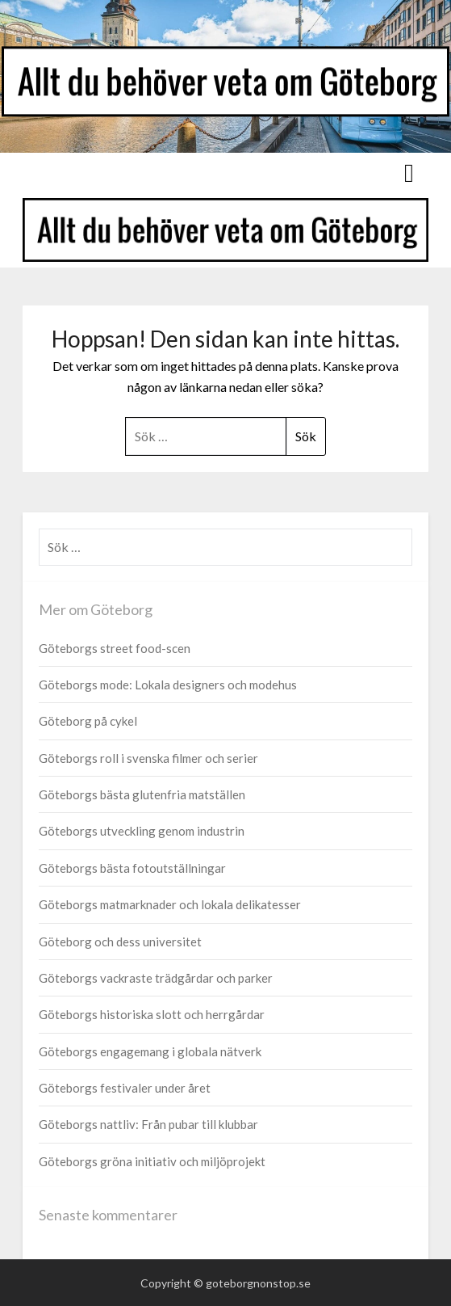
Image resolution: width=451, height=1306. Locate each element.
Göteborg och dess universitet (120, 941)
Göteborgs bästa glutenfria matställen (142, 794)
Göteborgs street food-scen (114, 648)
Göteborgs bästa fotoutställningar (132, 868)
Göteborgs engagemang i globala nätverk (150, 1051)
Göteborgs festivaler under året (125, 1088)
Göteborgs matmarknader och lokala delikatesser (170, 904)
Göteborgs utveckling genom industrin (141, 831)
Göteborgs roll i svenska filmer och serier (148, 758)
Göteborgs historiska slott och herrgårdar (152, 1014)
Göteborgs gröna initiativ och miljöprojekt (152, 1161)
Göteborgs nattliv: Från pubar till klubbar (148, 1124)
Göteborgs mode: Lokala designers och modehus (168, 684)
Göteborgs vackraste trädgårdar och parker (156, 978)
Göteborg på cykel (88, 721)
